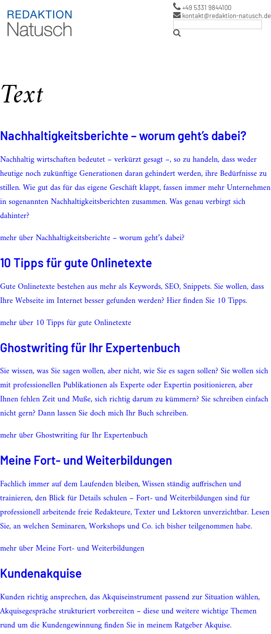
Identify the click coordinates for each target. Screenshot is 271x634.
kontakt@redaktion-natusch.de (222, 16)
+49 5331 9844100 (202, 7)
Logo (14, 10)
